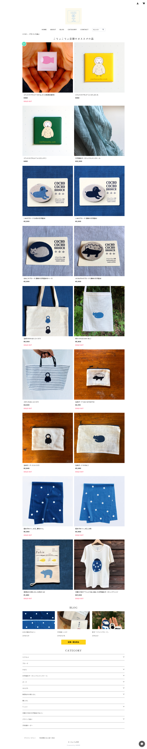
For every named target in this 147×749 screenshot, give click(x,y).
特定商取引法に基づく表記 (47, 738)
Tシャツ (25, 707)
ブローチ (25, 663)
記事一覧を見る (73, 642)
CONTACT (84, 29)
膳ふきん (25, 701)
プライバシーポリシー (30, 738)
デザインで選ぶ (27, 719)
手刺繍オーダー (27, 725)
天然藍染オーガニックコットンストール (34, 676)
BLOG (62, 29)
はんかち (25, 688)
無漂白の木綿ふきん (29, 694)
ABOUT (53, 29)
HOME (44, 29)
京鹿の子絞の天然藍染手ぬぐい (32, 713)
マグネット (25, 657)
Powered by (73, 745)
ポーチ (24, 682)
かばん (24, 669)
